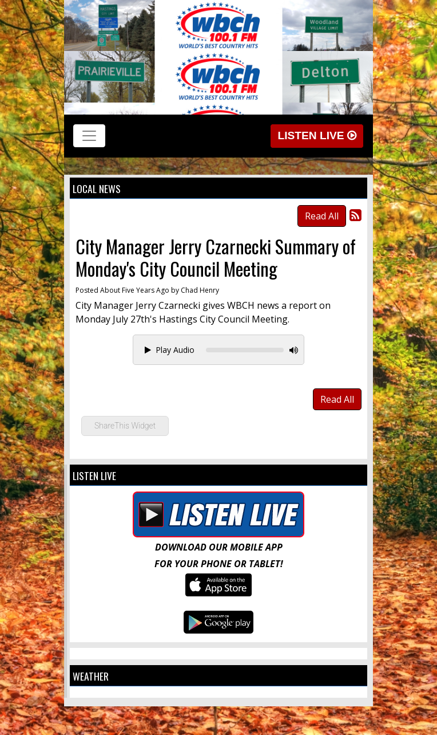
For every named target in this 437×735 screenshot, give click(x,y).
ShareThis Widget (125, 425)
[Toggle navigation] (89, 135)
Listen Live (316, 135)
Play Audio (169, 349)
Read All (322, 216)
